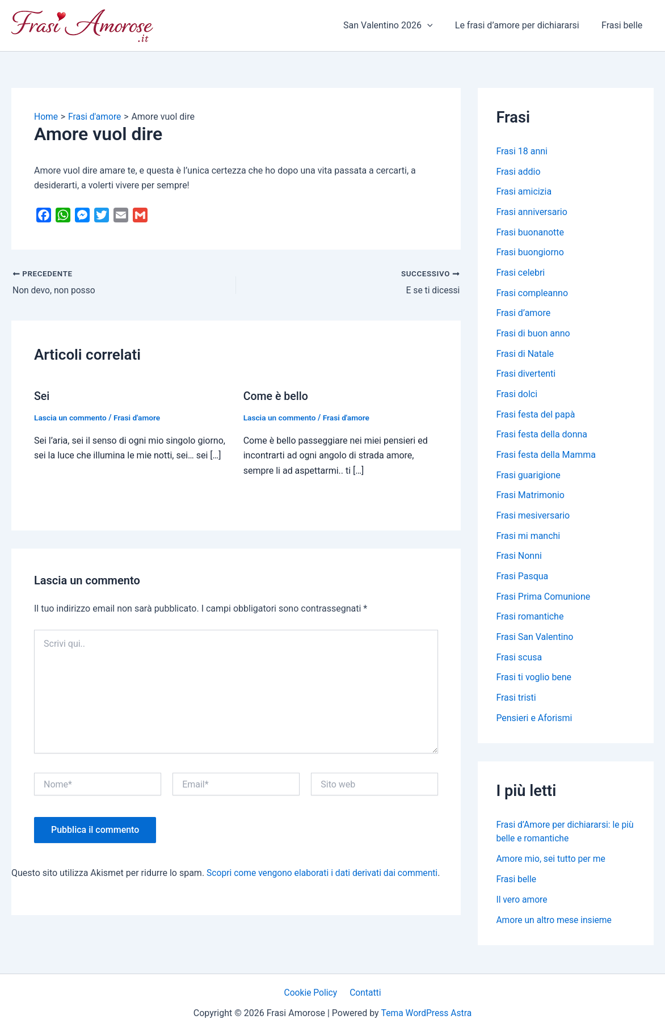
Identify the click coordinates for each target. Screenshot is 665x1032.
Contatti (364, 992)
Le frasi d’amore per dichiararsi (523, 25)
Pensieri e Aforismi (534, 723)
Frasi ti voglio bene (533, 682)
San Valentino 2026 (398, 25)
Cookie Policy (312, 992)
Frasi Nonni (519, 559)
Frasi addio (518, 171)
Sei (42, 396)
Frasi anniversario (531, 212)
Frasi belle (624, 25)
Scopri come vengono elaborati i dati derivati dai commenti (325, 872)
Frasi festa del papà (535, 416)
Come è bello (276, 396)
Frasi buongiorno (530, 253)
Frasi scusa (519, 661)
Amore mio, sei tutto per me (552, 863)
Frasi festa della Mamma (546, 457)
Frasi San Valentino (534, 641)
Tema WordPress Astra (426, 1013)
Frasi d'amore (139, 417)
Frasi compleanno (532, 294)
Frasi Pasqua (522, 580)
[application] (437, 25)
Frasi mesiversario (533, 518)
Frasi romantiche (529, 621)
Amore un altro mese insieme (555, 925)
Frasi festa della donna (541, 437)
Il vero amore (522, 904)
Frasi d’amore (523, 314)
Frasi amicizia (524, 192)
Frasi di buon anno (533, 335)
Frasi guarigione (528, 478)
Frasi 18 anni (522, 151)
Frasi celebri (520, 273)
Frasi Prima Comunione (543, 600)
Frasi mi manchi (528, 539)
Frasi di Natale (525, 355)
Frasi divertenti (525, 375)
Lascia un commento (71, 417)
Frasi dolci (516, 396)
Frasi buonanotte (530, 233)
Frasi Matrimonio (530, 498)
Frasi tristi (516, 702)
